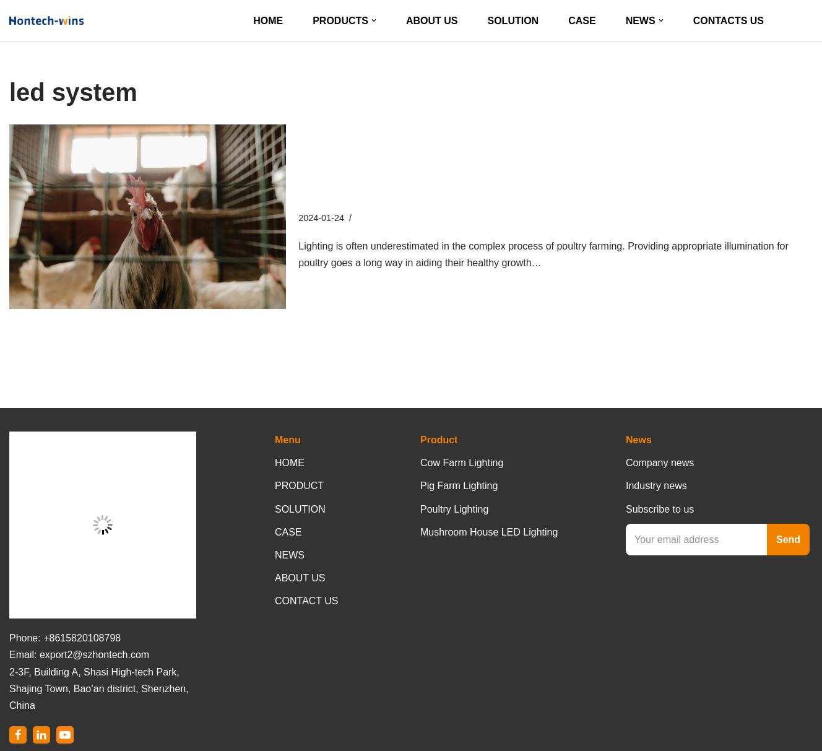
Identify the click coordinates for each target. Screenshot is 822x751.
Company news (660, 463)
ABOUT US (432, 20)
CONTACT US (307, 601)
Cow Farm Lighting (461, 463)
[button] (373, 20)
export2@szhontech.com (94, 654)
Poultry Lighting (454, 509)
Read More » (573, 263)
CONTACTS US (728, 20)
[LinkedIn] (41, 735)
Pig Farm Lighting (459, 485)
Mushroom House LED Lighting (489, 532)
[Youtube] (65, 735)
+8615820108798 (82, 638)
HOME (268, 20)
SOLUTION (513, 20)
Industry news (656, 485)
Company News (388, 218)
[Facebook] (18, 735)
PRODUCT (299, 485)
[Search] (802, 20)
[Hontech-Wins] (46, 20)
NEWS (290, 555)
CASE (581, 20)
